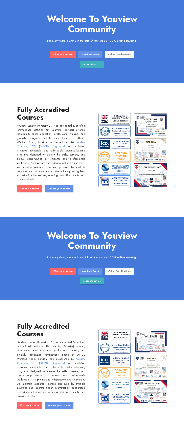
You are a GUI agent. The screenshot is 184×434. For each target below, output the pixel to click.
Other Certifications (119, 55)
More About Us (92, 64)
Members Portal (90, 55)
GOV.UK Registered (52, 147)
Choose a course (62, 55)
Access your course (59, 189)
